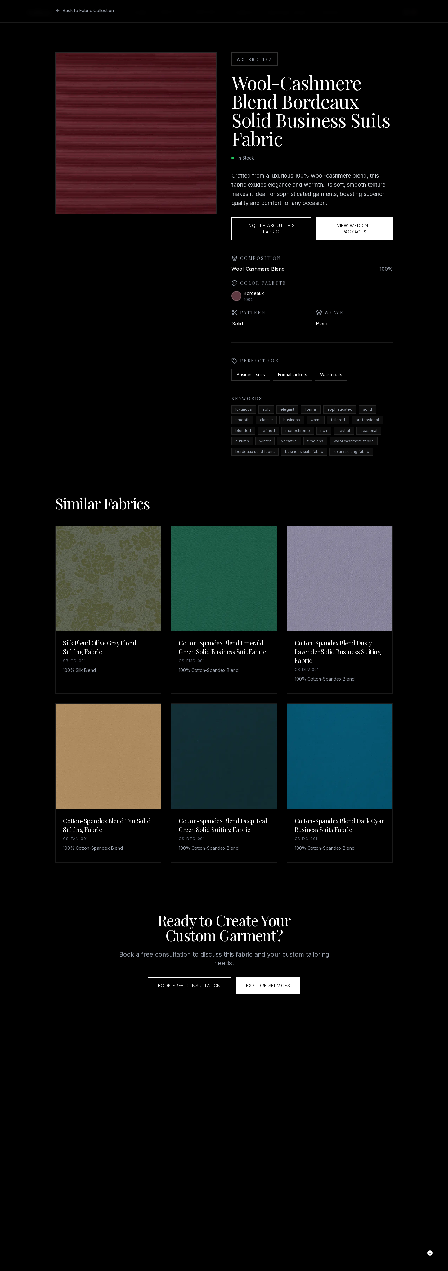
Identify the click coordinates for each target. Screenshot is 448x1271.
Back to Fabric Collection (84, 10)
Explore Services (268, 985)
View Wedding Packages (354, 228)
